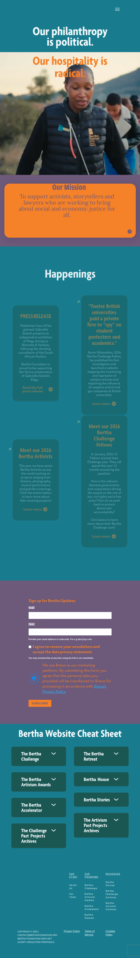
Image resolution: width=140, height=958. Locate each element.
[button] (117, 9)
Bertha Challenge (91, 887)
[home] (28, 5)
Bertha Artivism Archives (111, 906)
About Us (73, 887)
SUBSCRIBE (40, 703)
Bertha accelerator (92, 908)
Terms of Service (90, 933)
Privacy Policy (72, 931)
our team (72, 895)
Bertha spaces (89, 916)
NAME (32, 607)
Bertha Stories (110, 884)
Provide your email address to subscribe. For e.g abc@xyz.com (60, 639)
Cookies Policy (110, 933)
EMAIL (32, 624)
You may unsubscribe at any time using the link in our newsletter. (61, 658)
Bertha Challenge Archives (112, 894)
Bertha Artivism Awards (90, 897)
